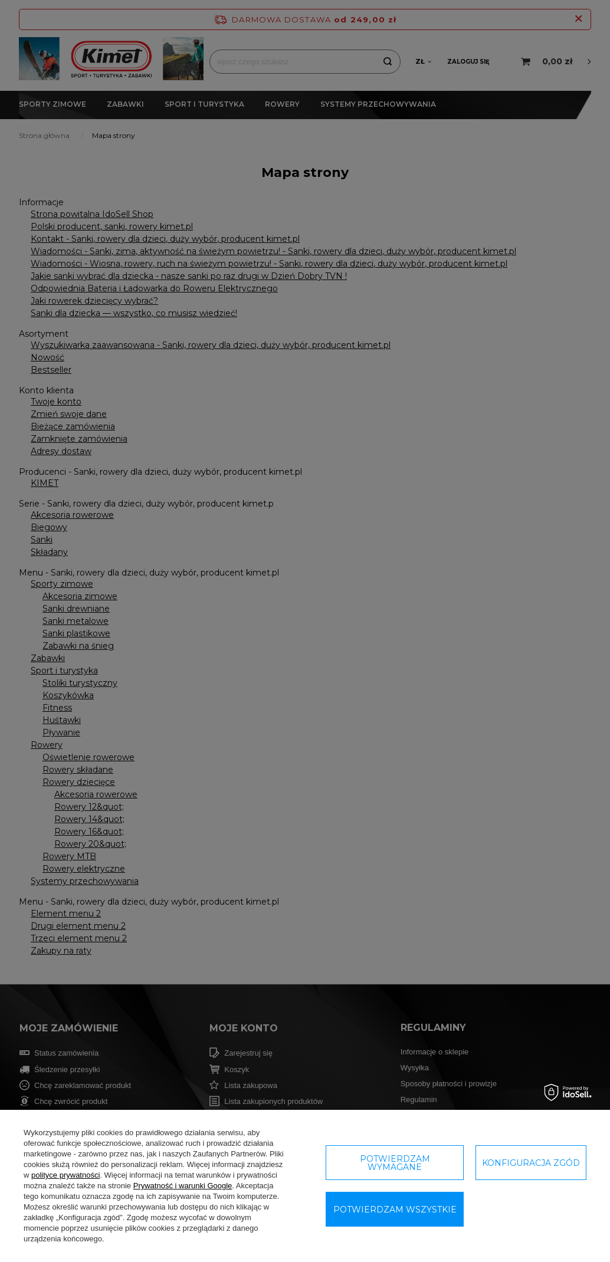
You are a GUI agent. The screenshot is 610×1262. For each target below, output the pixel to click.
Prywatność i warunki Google (182, 1185)
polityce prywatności (65, 1175)
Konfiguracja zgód (531, 1163)
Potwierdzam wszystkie (395, 1209)
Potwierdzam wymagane (395, 1162)
